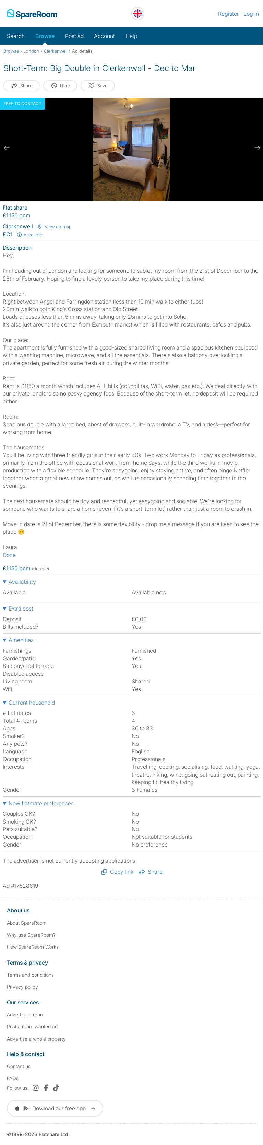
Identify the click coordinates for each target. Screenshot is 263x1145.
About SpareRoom (27, 923)
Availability (22, 581)
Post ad (74, 36)
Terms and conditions (30, 975)
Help (131, 36)
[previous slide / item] (7, 147)
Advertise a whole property (36, 1039)
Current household (32, 702)
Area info (29, 234)
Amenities (21, 640)
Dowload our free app (55, 1108)
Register (228, 13)
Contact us (19, 1066)
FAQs (13, 1078)
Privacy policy (22, 987)
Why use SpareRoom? (31, 935)
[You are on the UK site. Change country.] (137, 13)
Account (104, 36)
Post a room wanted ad (32, 1026)
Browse (45, 36)
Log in (251, 13)
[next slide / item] (256, 147)
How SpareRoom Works (33, 947)
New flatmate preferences (41, 803)
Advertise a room (25, 1014)
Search (16, 36)
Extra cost (21, 608)
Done (9, 555)
